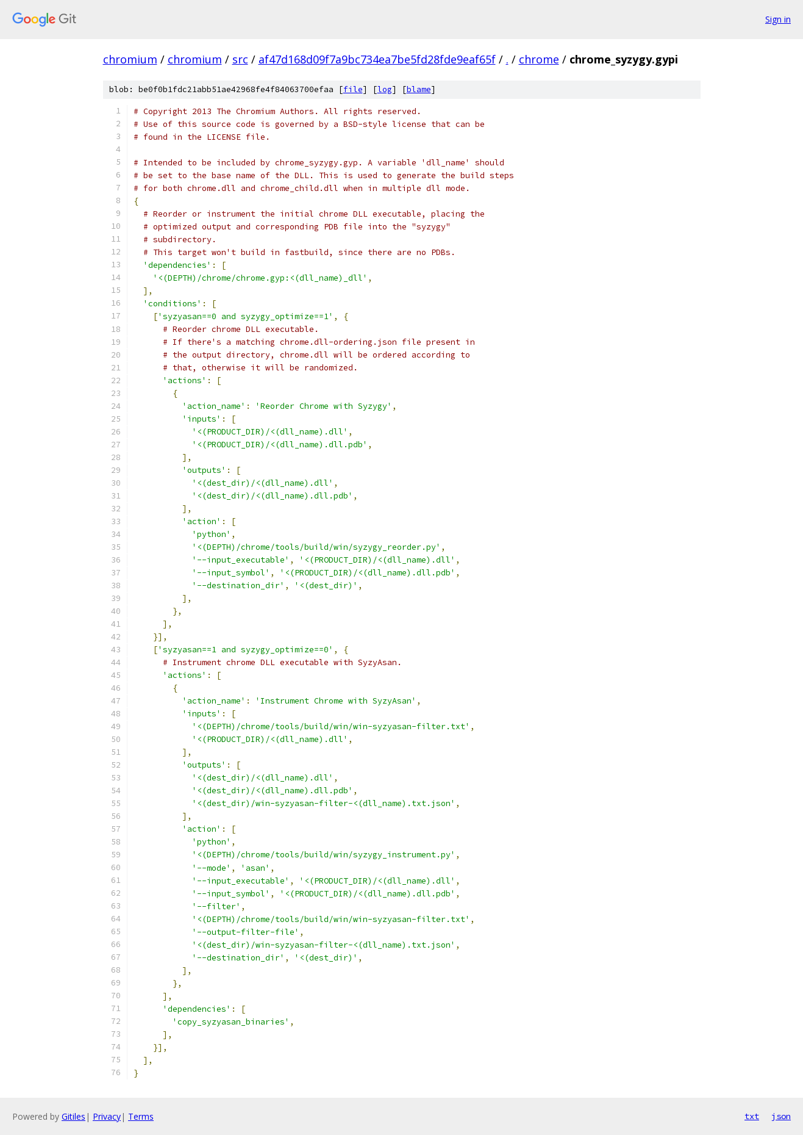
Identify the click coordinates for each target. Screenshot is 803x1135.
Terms (141, 1116)
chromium (130, 59)
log (384, 89)
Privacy (107, 1116)
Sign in (778, 19)
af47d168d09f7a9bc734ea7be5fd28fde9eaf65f (377, 59)
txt (751, 1116)
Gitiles (73, 1116)
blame (419, 89)
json (781, 1116)
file (353, 89)
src (240, 59)
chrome (539, 59)
